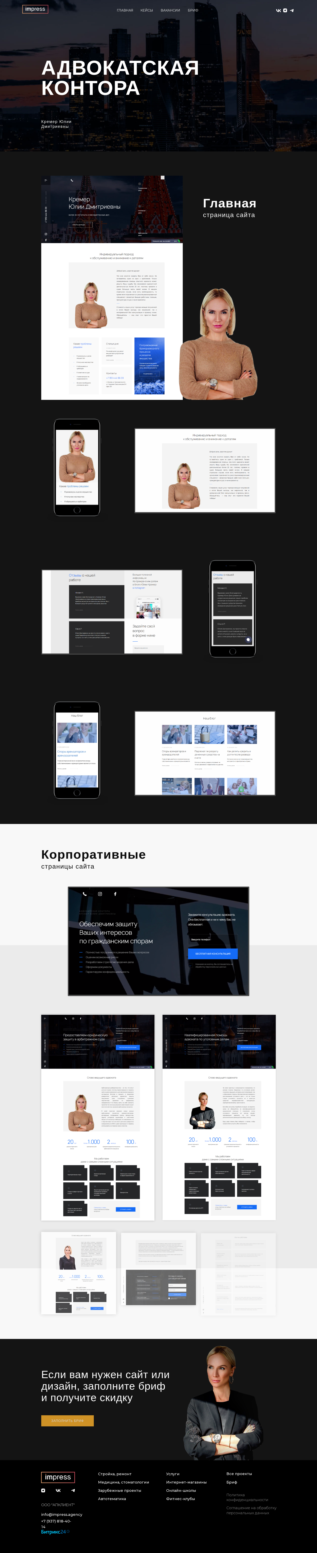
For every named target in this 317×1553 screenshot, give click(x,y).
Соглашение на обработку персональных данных (251, 1510)
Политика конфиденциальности (247, 1497)
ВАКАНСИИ (170, 10)
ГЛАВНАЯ (125, 10)
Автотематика (112, 1499)
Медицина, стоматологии (123, 1482)
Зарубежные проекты (119, 1490)
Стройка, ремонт (115, 1474)
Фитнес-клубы (180, 1499)
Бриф (231, 1482)
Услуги (173, 1474)
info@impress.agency (61, 1514)
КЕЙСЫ (147, 10)
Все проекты (239, 1474)
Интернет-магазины (186, 1482)
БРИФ (193, 10)
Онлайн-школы (181, 1490)
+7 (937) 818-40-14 (56, 1524)
